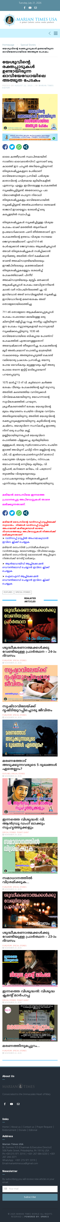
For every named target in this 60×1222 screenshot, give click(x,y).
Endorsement (9, 1130)
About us (16, 1126)
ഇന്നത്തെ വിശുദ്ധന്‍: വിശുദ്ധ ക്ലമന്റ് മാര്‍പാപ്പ (28, 993)
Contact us (28, 1126)
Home (5, 1126)
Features (8, 592)
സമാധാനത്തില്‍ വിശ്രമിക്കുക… (17, 880)
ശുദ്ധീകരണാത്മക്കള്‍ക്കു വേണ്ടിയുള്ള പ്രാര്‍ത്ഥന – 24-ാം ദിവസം (29, 652)
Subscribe (30, 1196)
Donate (22, 1130)
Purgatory (7, 660)
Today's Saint (23, 832)
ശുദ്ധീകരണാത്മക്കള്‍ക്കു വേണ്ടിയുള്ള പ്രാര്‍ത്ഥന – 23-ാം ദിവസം (29, 937)
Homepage (8, 44)
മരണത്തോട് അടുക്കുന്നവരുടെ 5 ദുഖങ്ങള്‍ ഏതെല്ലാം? (29, 765)
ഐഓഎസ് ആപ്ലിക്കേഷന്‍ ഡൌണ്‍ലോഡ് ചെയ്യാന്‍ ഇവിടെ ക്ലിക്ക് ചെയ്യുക (25, 580)
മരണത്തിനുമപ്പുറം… (21, 1046)
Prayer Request (44, 1126)
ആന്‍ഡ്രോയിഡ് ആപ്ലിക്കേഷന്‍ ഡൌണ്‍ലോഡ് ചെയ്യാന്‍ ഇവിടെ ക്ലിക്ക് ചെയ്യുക (25, 567)
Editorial (33, 1130)
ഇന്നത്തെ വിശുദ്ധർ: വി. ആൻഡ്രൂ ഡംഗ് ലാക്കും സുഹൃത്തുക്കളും (23, 823)
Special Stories (28, 44)
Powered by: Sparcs (36, 1216)
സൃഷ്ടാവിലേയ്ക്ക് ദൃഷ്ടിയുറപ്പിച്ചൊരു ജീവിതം (27, 708)
